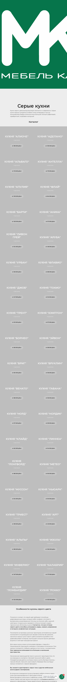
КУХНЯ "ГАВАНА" (50, 388)
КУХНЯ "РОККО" (50, 590)
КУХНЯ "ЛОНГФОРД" (17, 463)
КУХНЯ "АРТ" (50, 514)
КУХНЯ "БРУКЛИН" (50, 363)
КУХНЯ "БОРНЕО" (16, 338)
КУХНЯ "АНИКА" (50, 212)
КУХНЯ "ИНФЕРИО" (17, 564)
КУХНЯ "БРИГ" (16, 363)
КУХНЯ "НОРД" (17, 413)
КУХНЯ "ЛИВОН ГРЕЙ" (16, 236)
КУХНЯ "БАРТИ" (16, 212)
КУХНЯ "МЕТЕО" (50, 464)
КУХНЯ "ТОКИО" (50, 287)
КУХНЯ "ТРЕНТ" (17, 312)
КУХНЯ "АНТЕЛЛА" (50, 161)
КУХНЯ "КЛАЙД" (17, 438)
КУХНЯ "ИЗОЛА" (50, 539)
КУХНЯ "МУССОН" (16, 489)
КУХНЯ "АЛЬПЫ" (17, 539)
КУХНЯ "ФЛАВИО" (50, 262)
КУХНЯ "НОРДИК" (50, 413)
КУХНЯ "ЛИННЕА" (50, 438)
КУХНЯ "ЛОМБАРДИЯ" (17, 589)
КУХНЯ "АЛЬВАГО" (16, 161)
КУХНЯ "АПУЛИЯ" (16, 186)
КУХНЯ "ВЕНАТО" (16, 388)
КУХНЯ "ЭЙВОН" (50, 338)
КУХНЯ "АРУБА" (50, 237)
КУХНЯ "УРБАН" (16, 262)
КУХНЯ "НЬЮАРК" (50, 489)
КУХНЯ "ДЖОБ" (17, 287)
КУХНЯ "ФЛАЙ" (50, 186)
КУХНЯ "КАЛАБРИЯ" (50, 564)
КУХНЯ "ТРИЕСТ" (17, 514)
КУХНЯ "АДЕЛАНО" (50, 136)
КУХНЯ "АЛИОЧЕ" (16, 136)
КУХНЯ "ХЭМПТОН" (50, 312)
